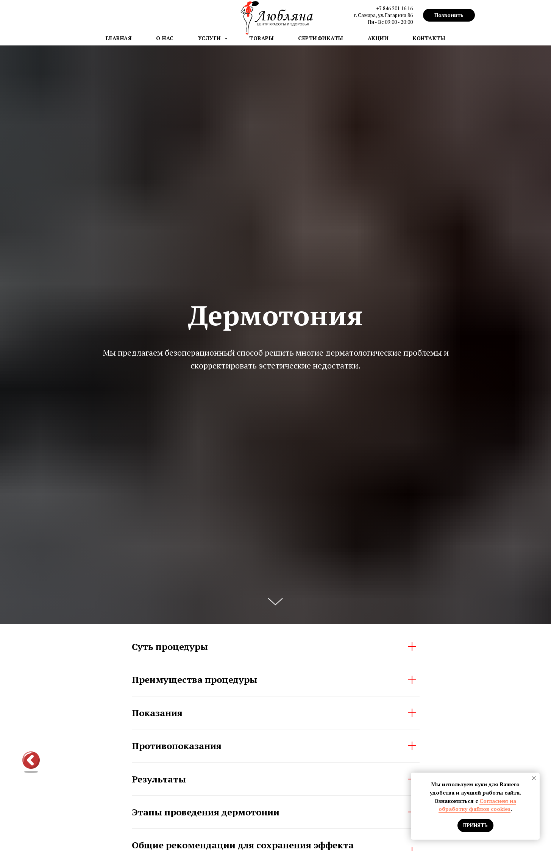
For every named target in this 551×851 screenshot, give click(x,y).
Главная (119, 38)
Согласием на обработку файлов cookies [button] (477, 805)
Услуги (210, 38)
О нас (165, 38)
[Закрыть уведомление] (534, 778)
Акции (378, 38)
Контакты (429, 38)
